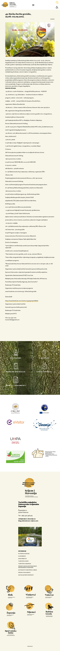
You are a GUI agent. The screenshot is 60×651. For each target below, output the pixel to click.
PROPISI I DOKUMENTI (24, 572)
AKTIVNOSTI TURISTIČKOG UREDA (27, 570)
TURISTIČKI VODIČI (23, 561)
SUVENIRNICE (22, 556)
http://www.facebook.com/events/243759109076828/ (21, 301)
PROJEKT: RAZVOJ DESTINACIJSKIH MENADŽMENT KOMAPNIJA (27, 566)
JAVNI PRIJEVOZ (22, 558)
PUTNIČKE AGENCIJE (23, 553)
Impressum (30, 646)
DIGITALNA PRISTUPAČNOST (26, 575)
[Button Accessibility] (57, 10)
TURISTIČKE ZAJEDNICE (24, 563)
